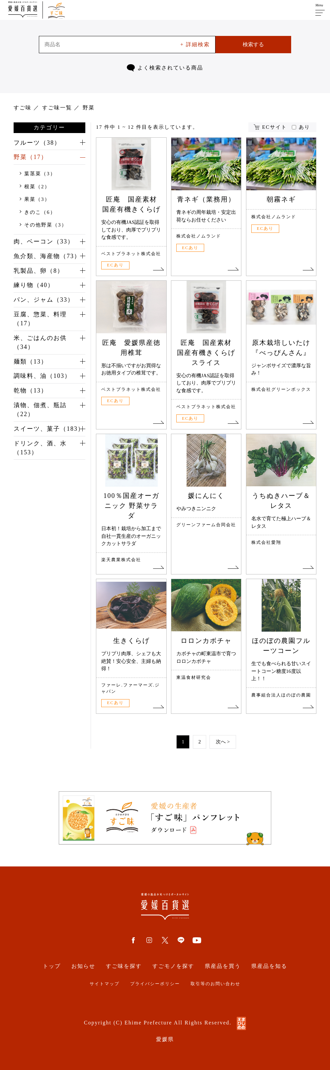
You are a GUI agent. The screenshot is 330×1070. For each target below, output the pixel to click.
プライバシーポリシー (155, 984)
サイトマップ (105, 984)
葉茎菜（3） (40, 174)
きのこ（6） (40, 212)
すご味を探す (124, 966)
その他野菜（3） (45, 225)
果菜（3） (37, 199)
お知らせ (83, 966)
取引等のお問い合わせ (215, 984)
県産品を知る (269, 966)
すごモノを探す (173, 966)
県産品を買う (223, 966)
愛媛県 (165, 1039)
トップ (52, 966)
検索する (253, 44)
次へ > (223, 741)
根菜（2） (37, 186)
